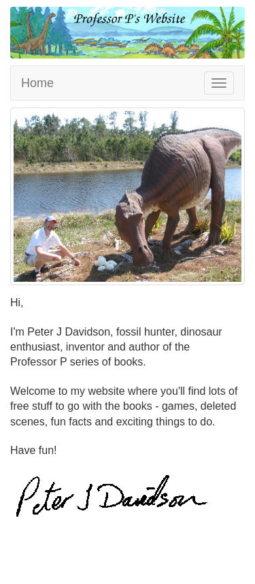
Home (37, 83)
